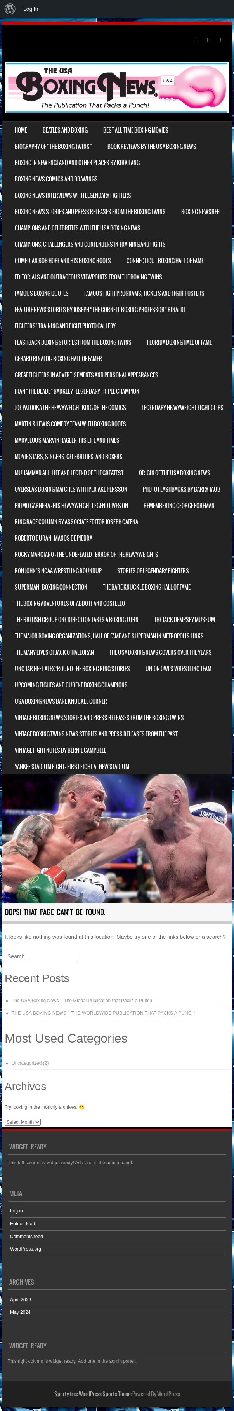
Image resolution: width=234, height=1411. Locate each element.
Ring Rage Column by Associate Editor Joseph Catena (76, 522)
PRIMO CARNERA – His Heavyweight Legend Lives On (71, 505)
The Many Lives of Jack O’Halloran (54, 652)
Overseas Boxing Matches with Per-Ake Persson (71, 489)
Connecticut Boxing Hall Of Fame (165, 260)
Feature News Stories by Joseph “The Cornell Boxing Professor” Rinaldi (100, 309)
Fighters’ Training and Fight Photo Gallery (65, 326)
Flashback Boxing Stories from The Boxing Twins (73, 342)
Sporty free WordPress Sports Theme (93, 1394)
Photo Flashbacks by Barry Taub (181, 489)
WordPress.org (25, 1249)
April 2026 (20, 1300)
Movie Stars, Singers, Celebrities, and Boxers (69, 456)
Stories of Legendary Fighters (153, 571)
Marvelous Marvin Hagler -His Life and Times (67, 440)
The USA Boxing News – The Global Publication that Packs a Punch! (82, 1000)
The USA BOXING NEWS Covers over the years (160, 652)
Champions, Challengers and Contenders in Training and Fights (90, 244)
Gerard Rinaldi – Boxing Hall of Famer (58, 358)
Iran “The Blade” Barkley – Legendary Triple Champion (77, 391)
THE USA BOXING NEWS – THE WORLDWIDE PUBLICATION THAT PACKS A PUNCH (103, 1013)
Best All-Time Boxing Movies (135, 130)
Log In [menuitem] (30, 9)
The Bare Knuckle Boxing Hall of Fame (147, 587)
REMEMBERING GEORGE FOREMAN (179, 505)
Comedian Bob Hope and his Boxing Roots (63, 260)
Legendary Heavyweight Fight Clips (183, 407)
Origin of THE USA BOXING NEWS (174, 473)
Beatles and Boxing (65, 130)
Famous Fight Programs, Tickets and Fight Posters (144, 293)
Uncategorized (27, 1063)
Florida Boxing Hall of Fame (179, 342)
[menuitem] (10, 9)
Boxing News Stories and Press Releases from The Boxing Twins (90, 212)
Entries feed (22, 1223)
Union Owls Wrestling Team (178, 669)
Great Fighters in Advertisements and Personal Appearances (86, 375)
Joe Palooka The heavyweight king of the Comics (70, 407)
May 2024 (20, 1312)
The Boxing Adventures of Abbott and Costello (70, 603)
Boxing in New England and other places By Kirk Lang (77, 163)
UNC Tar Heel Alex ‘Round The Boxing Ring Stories (72, 669)
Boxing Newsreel (201, 212)
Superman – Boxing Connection (51, 587)
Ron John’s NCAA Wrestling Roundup (58, 571)
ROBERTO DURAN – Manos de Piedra (53, 538)
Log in (16, 1211)
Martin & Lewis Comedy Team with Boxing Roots (70, 424)
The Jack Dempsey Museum (184, 620)
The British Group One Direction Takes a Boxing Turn (77, 620)
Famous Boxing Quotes (42, 293)
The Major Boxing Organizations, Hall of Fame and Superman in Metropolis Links (109, 636)
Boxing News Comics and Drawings (56, 179)
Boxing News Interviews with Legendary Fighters (73, 195)
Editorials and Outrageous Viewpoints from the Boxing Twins (88, 277)
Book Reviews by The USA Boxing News (151, 146)
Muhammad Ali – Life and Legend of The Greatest (69, 473)
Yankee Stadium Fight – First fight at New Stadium (72, 766)
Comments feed (26, 1236)
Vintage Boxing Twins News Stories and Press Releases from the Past (96, 734)
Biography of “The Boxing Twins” (53, 146)
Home (21, 130)
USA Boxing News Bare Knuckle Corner (61, 701)
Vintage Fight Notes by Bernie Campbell (60, 750)
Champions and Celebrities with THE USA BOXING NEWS (77, 228)
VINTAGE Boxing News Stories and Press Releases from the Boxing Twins (99, 717)
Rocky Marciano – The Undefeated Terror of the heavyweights (86, 554)
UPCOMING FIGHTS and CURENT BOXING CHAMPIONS (71, 685)
